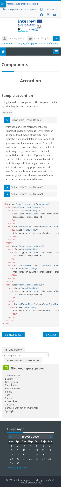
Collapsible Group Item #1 (27, 120)
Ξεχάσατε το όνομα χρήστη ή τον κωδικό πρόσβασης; (32, 43)
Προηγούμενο (13, 334)
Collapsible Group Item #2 (27, 187)
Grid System (11, 381)
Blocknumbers (12, 388)
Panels (8, 391)
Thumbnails (11, 385)
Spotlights (10, 411)
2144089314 (50, 9)
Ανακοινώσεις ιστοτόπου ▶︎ (23, 360)
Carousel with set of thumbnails (21, 407)
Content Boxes (13, 375)
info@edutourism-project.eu (22, 9)
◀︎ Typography (13, 349)
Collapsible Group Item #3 (27, 194)
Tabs (7, 394)
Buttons (9, 378)
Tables (8, 398)
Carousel (9, 404)
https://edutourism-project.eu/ (23, 3)
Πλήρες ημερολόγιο (18, 467)
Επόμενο (51, 334)
